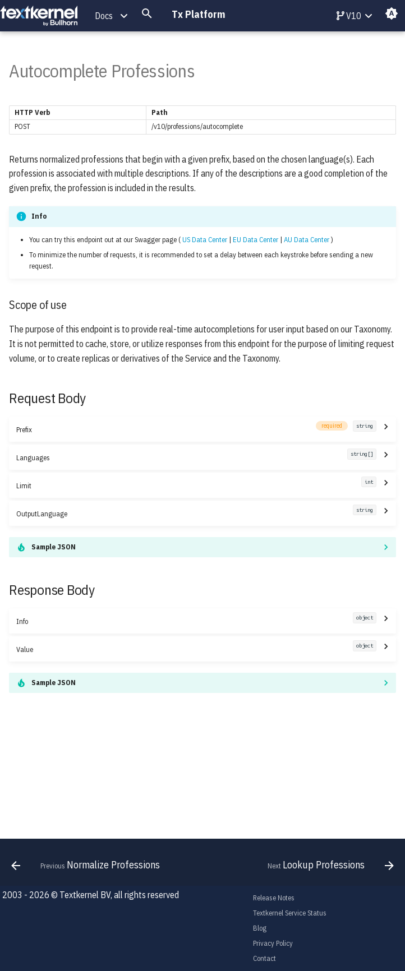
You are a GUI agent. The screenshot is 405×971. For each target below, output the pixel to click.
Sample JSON (53, 547)
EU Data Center (255, 239)
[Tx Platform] (38, 15)
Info (196, 621)
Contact (264, 958)
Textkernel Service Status (289, 913)
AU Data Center (306, 239)
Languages (196, 457)
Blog (259, 928)
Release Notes (273, 898)
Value (196, 649)
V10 (349, 15)
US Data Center (204, 239)
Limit (196, 485)
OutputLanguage (196, 513)
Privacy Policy (273, 943)
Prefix (196, 429)
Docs (104, 15)
